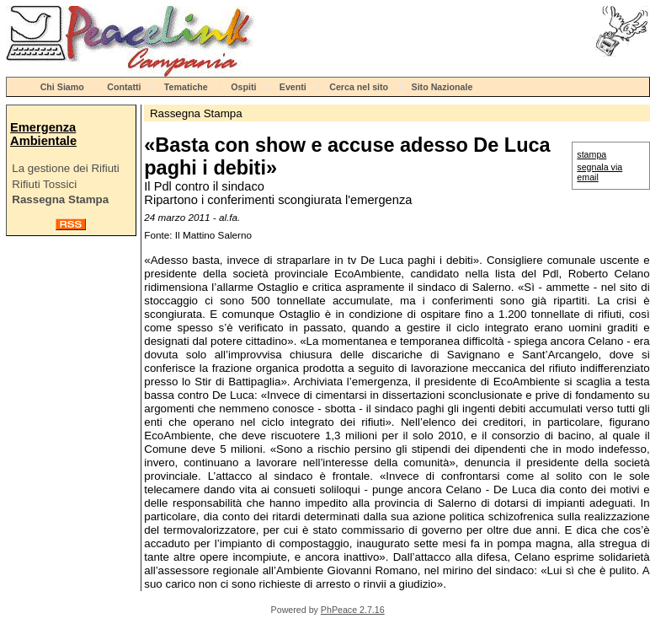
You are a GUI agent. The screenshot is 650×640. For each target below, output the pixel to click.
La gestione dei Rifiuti (65, 168)
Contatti (124, 87)
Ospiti (243, 87)
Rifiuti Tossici (44, 184)
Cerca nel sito (358, 87)
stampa (591, 154)
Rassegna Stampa (60, 199)
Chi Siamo (62, 87)
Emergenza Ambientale (43, 134)
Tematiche (186, 87)
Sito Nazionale (442, 87)
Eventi (293, 87)
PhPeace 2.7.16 (353, 610)
